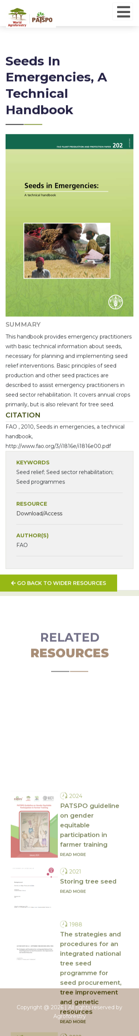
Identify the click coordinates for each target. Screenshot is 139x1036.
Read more (73, 903)
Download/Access (39, 524)
